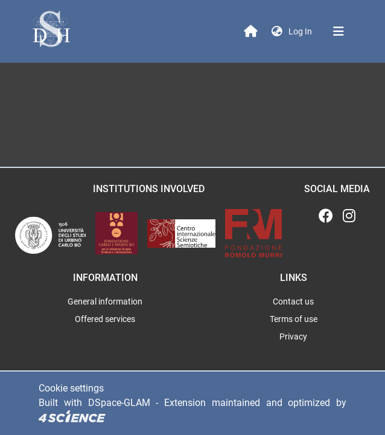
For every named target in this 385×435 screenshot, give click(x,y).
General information (105, 301)
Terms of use (293, 319)
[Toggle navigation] (338, 31)
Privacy (293, 336)
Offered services (105, 319)
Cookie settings (71, 388)
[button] (277, 32)
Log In (301, 31)
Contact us (293, 301)
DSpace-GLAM (119, 402)
